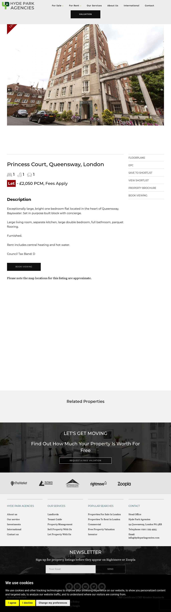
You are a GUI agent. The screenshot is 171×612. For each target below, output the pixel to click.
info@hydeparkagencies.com (144, 537)
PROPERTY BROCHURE (142, 188)
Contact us (13, 534)
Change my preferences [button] (53, 603)
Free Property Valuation (101, 529)
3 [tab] (83, 146)
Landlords (53, 514)
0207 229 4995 (149, 529)
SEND (111, 569)
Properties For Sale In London (104, 514)
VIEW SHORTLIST (139, 180)
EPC (131, 165)
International (131, 5)
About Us (112, 5)
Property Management (60, 524)
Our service (13, 519)
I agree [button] (12, 603)
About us (12, 514)
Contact (149, 5)
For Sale (58, 5)
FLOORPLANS (137, 157)
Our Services (94, 5)
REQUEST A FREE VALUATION (85, 460)
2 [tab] (78, 146)
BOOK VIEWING (24, 267)
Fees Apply (56, 183)
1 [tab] (73, 146)
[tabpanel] (85, 87)
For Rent (75, 5)
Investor (92, 534)
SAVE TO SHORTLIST (140, 172)
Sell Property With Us (60, 529)
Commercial (94, 524)
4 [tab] (88, 146)
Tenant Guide (55, 519)
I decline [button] (27, 603)
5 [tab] (93, 146)
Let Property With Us (59, 534)
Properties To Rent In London (104, 519)
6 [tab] (98, 146)
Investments (14, 524)
